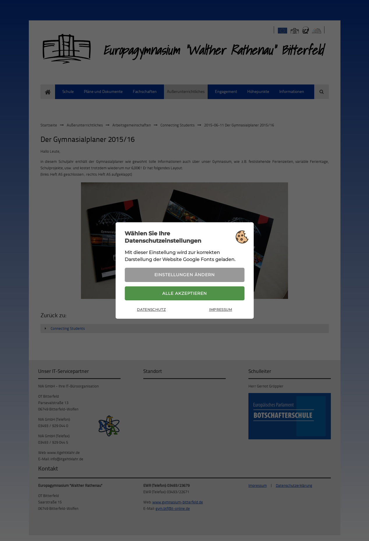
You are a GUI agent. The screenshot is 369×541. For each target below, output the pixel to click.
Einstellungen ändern (184, 274)
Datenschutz (151, 310)
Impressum (220, 310)
